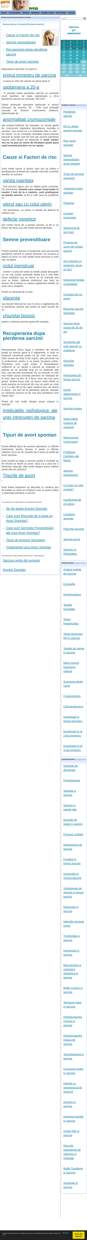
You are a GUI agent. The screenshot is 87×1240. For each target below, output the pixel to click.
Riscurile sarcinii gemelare (73, 311)
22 (70, 58)
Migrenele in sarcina (70, 909)
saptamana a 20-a (21, 87)
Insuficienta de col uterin (72, 501)
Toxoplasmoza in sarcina (73, 1056)
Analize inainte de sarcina (72, 571)
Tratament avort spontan (73, 190)
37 (64, 71)
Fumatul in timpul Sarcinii (72, 861)
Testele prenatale (69, 607)
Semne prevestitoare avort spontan (71, 159)
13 (64, 51)
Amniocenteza (72, 594)
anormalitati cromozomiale (29, 119)
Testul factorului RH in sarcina (73, 636)
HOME (83, 13)
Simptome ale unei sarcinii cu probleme (72, 346)
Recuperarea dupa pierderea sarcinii (26, 52)
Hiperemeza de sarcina (72, 846)
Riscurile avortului (68, 362)
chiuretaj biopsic (19, 315)
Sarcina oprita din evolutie (21, 560)
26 (70, 61)
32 (83, 65)
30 (70, 65)
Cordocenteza (72, 696)
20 (83, 55)
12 (83, 48)
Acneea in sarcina (69, 1104)
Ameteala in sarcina (70, 1185)
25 (64, 61)
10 (70, 48)
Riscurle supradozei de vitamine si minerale (72, 1152)
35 (77, 68)
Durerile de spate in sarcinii (72, 821)
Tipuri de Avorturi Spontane (25, 540)
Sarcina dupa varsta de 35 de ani (72, 327)
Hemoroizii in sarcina (71, 952)
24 (83, 58)
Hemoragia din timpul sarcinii (72, 377)
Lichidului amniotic (69, 516)
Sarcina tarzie (71, 539)
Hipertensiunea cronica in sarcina (72, 1021)
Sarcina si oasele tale (70, 807)
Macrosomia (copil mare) (70, 439)
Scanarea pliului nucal (73, 683)
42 (80, 75)
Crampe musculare (69, 215)
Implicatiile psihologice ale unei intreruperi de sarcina (30, 414)
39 (77, 71)
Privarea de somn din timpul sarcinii (73, 246)
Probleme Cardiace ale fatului (71, 456)
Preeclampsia (71, 780)
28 (83, 61)
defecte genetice (19, 218)
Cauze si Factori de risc (23, 35)
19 (77, 55)
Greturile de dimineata (70, 768)
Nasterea (35, 13)
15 (77, 51)
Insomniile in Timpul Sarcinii (72, 875)
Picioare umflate (73, 834)
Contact (71, 13)
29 (64, 65)
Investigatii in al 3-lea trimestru (72, 748)
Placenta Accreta (73, 528)
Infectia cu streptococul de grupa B (72, 1087)
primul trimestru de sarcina (29, 75)
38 (70, 71)
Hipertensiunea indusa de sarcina (72, 1040)
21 (64, 58)
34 (70, 68)
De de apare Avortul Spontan (26, 508)
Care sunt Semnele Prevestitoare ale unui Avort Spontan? (29, 530)
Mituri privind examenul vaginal (71, 667)
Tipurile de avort (19, 475)
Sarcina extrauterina (70, 472)
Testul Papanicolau (71, 621)
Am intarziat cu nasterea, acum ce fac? (72, 265)
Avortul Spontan (14, 569)
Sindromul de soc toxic (71, 230)
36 (83, 68)
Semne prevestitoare (21, 42)
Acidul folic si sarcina (71, 1133)
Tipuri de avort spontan (22, 61)
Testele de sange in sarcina (73, 650)
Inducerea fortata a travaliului (73, 282)
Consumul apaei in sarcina (73, 1071)
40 (83, 71)
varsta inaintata (18, 180)
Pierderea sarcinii (69, 113)
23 (77, 58)
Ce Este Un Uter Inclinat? (73, 487)
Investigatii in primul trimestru (72, 719)
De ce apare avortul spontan (72, 128)
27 (77, 61)
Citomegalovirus (73, 706)
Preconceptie (14, 13)
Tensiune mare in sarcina (72, 1004)
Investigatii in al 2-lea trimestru (72, 733)
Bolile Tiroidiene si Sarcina (73, 1170)
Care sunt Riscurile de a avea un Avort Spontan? (29, 518)
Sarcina (26, 13)
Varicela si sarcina (69, 792)
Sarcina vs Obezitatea (70, 551)
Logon (76, 13)
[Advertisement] (74, 90)
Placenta (68, 203)
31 (77, 65)
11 (77, 48)
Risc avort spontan (69, 142)
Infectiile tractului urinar (73, 923)
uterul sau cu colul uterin (27, 203)
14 (70, 51)
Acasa (3, 13)
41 (67, 75)
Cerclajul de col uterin (72, 296)
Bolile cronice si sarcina (73, 990)
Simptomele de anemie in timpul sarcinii (73, 892)
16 (83, 51)
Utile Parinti (61, 13)
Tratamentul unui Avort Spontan (28, 547)
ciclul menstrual (18, 265)
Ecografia (69, 584)
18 (70, 55)
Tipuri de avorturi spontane (73, 176)
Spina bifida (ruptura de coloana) (70, 423)
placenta (11, 297)
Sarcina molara (72, 408)
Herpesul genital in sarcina (73, 1118)
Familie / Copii (47, 13)
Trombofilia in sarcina (71, 938)
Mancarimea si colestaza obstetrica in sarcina (72, 971)
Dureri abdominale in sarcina (72, 394)
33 (64, 68)
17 (64, 55)
